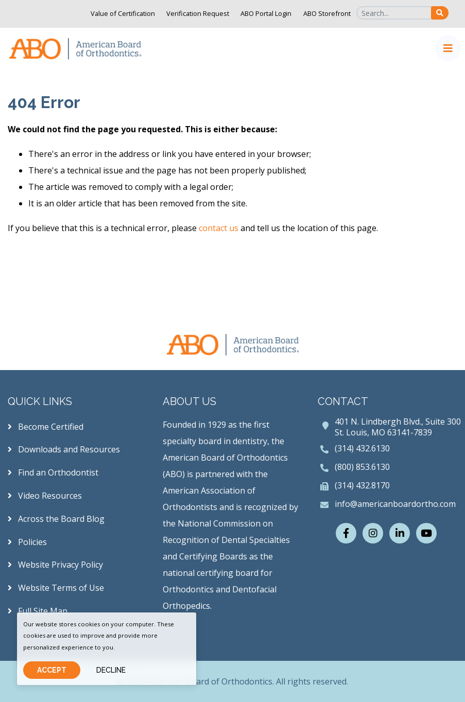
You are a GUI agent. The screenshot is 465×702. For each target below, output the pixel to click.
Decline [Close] (111, 670)
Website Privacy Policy (55, 564)
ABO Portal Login (265, 13)
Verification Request (197, 13)
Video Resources (45, 495)
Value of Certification (123, 13)
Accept (51, 670)
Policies (27, 542)
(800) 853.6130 (362, 466)
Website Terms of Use (56, 587)
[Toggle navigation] (448, 48)
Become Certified (45, 426)
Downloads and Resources (64, 449)
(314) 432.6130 (362, 448)
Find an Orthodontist (53, 472)
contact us (218, 228)
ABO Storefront (327, 13)
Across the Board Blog (56, 518)
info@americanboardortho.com (395, 504)
